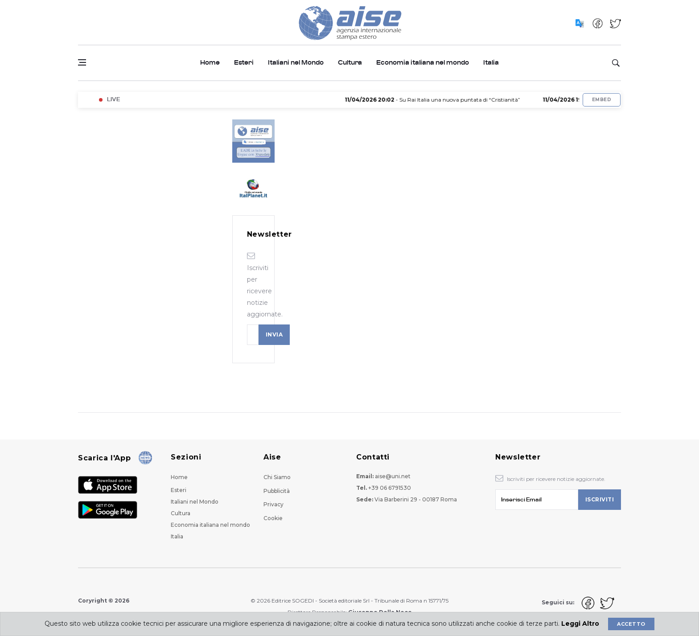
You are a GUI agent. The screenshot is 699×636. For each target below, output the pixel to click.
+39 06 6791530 (389, 487)
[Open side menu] (82, 62)
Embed (601, 100)
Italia (491, 62)
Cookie (273, 518)
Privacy (273, 504)
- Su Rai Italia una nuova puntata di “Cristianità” (441, 99)
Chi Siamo (277, 477)
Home (210, 62)
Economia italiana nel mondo (422, 62)
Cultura (350, 62)
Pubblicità (276, 491)
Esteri (244, 62)
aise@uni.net (393, 476)
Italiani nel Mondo (296, 62)
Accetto (631, 624)
